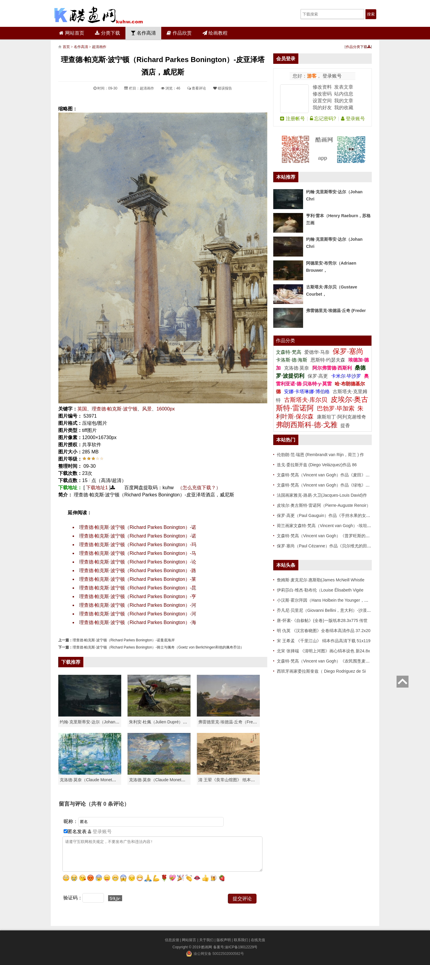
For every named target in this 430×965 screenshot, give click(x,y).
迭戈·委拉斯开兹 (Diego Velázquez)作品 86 (317, 464)
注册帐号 (292, 118)
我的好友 (322, 107)
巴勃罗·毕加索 (335, 408)
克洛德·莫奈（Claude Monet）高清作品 (96, 779)
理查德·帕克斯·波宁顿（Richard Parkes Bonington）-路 (137, 570)
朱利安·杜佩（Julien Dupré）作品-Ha (163, 721)
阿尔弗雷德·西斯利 (332, 367)
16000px (165, 408)
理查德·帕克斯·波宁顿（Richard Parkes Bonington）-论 (137, 561)
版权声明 (223, 940)
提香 (345, 425)
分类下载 (107, 32)
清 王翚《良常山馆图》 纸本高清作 (230, 779)
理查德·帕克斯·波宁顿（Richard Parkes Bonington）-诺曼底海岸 (124, 640)
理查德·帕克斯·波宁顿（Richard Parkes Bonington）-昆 (137, 587)
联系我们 (241, 940)
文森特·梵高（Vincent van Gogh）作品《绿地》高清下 (327, 485)
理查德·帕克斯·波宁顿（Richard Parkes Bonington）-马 (137, 553)
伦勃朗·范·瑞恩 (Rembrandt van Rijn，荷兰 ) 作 (320, 454)
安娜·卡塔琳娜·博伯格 (307, 391)
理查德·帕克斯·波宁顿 (114, 408)
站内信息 (343, 93)
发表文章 (343, 86)
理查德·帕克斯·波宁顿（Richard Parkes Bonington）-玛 (137, 544)
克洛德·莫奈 (296, 367)
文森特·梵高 (289, 352)
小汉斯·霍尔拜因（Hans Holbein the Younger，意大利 (327, 600)
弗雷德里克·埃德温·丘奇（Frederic (230, 721)
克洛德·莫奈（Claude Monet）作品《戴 (165, 779)
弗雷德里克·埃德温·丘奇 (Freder (336, 310)
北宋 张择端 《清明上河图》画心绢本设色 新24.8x (323, 651)
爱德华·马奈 (317, 352)
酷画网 (207, 947)
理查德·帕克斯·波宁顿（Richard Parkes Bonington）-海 (137, 622)
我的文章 (343, 100)
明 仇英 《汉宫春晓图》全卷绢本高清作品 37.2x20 (324, 630)
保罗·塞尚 (348, 351)
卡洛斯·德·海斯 (292, 359)
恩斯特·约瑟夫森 (329, 359)
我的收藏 (343, 107)
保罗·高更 (318, 376)
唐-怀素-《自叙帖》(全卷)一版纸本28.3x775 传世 (322, 620)
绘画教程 (215, 32)
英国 (82, 408)
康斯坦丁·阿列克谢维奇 (341, 416)
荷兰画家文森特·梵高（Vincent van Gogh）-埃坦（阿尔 (328, 525)
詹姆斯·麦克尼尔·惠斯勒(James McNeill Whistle (320, 580)
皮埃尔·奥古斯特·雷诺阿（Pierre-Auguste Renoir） (324, 505)
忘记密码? (323, 118)
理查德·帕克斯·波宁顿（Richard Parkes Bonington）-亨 (137, 596)
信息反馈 (172, 940)
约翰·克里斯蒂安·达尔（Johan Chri (92, 721)
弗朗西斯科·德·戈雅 (306, 425)
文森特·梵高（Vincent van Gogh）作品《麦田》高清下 (327, 475)
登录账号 (331, 75)
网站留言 (189, 940)
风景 (147, 408)
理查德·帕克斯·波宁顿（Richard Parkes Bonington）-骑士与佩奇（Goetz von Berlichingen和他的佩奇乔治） (158, 647)
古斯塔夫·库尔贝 (306, 399)
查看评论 (196, 88)
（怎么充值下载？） (199, 487)
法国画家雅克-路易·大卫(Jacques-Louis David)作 (322, 495)
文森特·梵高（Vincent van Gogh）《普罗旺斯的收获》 (327, 535)
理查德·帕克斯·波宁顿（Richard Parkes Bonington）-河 (137, 605)
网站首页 (71, 32)
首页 (66, 47)
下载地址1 (97, 487)
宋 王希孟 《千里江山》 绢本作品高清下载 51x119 (324, 640)
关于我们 (206, 940)
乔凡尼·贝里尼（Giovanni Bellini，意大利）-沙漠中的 (326, 610)
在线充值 (258, 940)
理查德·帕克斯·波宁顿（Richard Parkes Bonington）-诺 (137, 527)
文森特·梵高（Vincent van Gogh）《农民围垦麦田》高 (327, 661)
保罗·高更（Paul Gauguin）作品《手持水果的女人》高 (328, 515)
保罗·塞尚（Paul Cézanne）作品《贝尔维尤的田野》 (326, 546)
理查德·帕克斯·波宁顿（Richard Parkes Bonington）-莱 (137, 579)
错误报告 (222, 88)
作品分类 (285, 340)
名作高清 (143, 32)
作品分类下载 (358, 47)
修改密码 (322, 93)
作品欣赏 (179, 32)
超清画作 (99, 47)
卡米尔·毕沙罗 (347, 376)
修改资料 (322, 86)
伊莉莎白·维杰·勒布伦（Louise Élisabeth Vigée (320, 590)
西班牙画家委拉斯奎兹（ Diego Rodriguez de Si (321, 671)
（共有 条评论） (107, 804)
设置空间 (322, 100)
